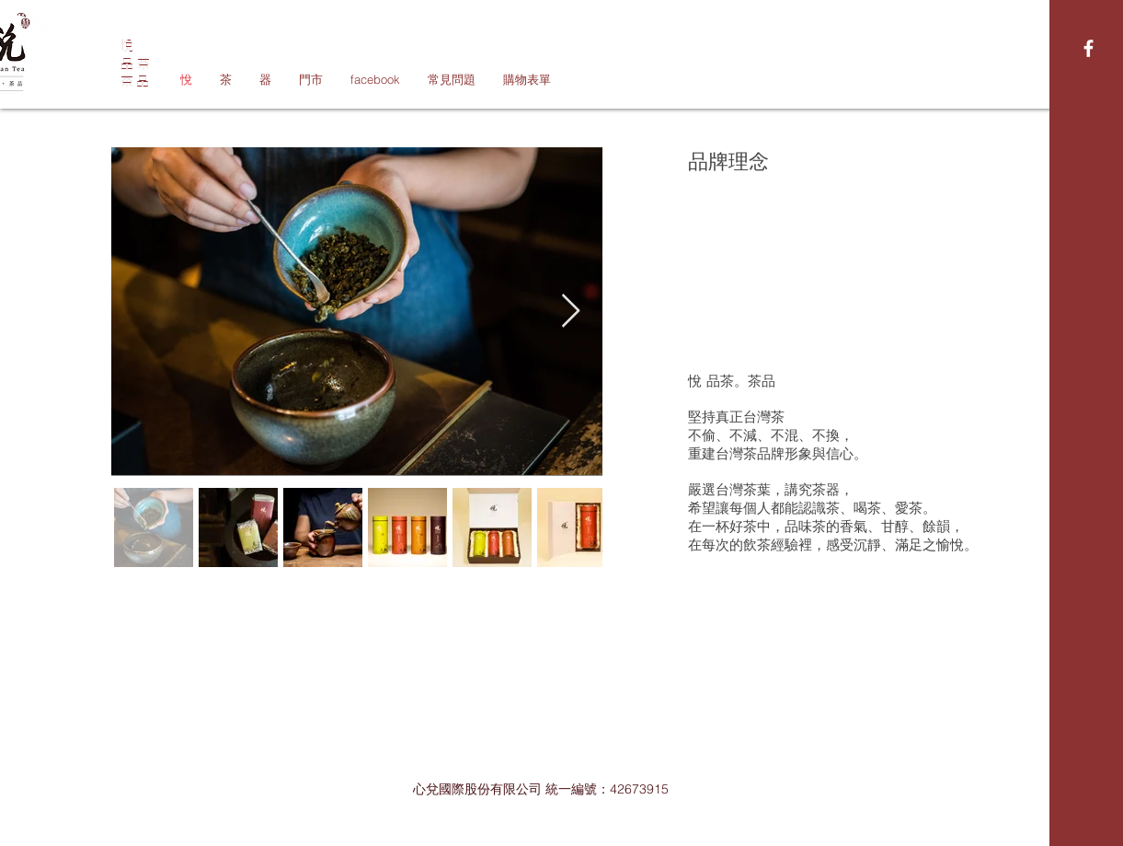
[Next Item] (570, 312)
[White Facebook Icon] (1088, 48)
